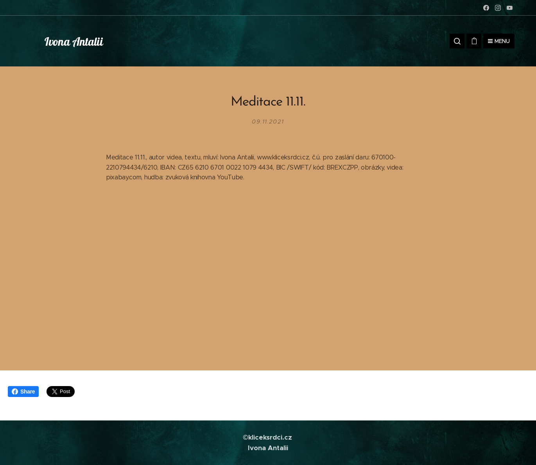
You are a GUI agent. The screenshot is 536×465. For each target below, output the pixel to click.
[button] (457, 41)
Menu (499, 41)
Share (23, 391)
